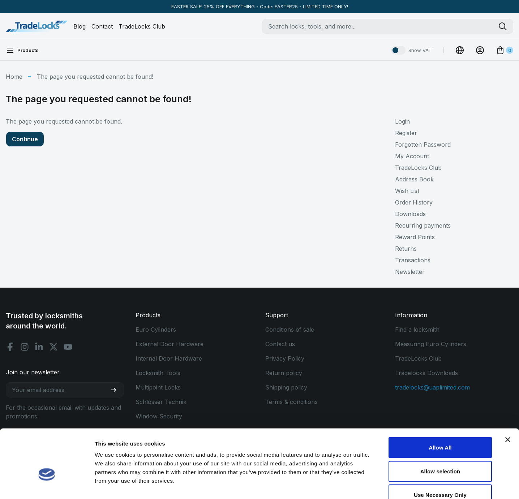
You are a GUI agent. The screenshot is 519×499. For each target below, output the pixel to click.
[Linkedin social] (39, 347)
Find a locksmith (417, 329)
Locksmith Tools (158, 373)
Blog (79, 26)
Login (402, 121)
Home (14, 76)
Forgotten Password (423, 144)
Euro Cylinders (156, 329)
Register (406, 133)
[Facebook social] (10, 347)
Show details (379, 485)
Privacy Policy (284, 358)
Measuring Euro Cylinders (430, 344)
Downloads (410, 214)
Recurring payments (423, 225)
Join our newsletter (33, 372)
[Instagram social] (24, 347)
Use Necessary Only (440, 451)
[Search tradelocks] (505, 26)
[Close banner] (507, 396)
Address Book (414, 179)
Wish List (407, 190)
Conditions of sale (289, 329)
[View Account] (480, 50)
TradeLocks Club (142, 26)
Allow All (440, 404)
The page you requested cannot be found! (95, 76)
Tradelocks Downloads (426, 373)
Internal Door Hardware (169, 358)
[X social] (53, 347)
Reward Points (415, 237)
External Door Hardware (169, 344)
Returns (406, 248)
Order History (414, 202)
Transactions (412, 260)
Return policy (283, 373)
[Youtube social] (68, 347)
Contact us (280, 344)
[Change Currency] (459, 50)
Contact (102, 26)
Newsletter (410, 271)
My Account (412, 156)
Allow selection (440, 428)
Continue (25, 139)
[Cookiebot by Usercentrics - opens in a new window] (46, 484)
